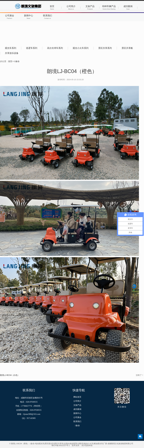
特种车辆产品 (109, 7)
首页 (52, 7)
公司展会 (9, 16)
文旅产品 (90, 7)
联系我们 (47, 16)
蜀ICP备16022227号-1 (60, 445)
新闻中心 (28, 16)
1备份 (16, 61)
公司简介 (71, 7)
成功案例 (127, 7)
